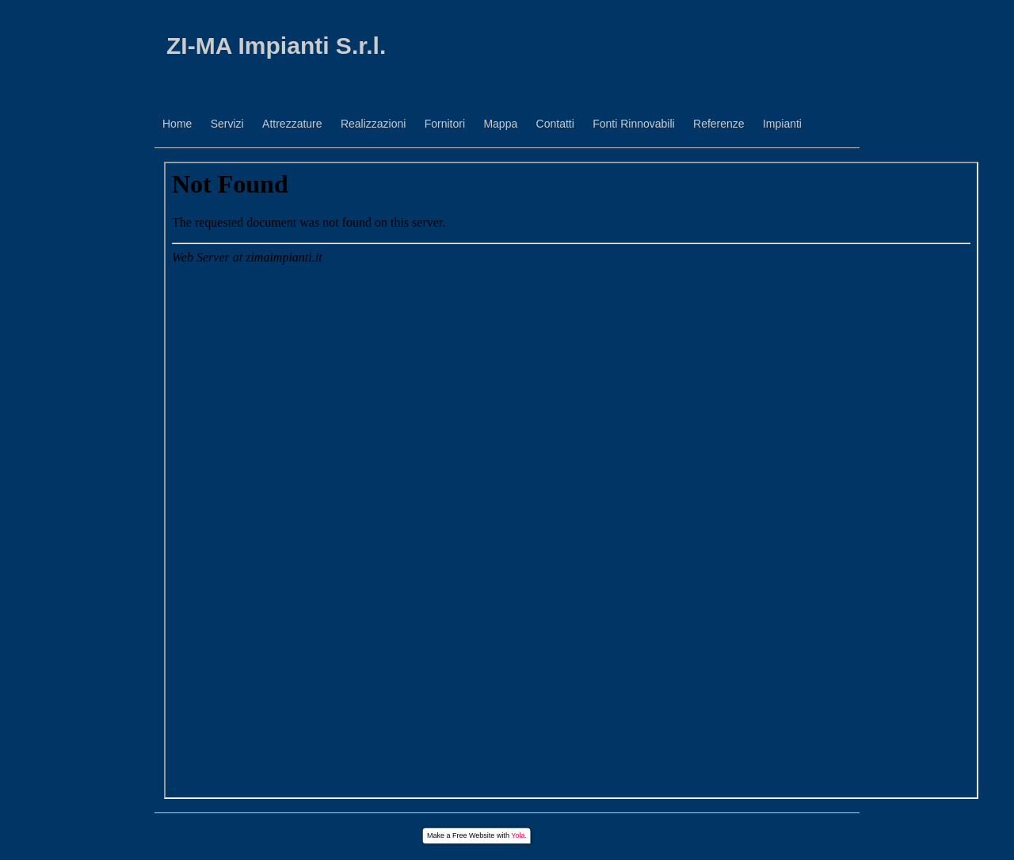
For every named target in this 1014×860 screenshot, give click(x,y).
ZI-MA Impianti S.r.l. (276, 45)
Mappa (500, 123)
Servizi (227, 123)
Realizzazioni (373, 123)
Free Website (473, 835)
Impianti (782, 123)
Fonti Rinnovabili (634, 123)
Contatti (555, 123)
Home (177, 123)
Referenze (719, 123)
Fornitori (445, 123)
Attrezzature (292, 123)
